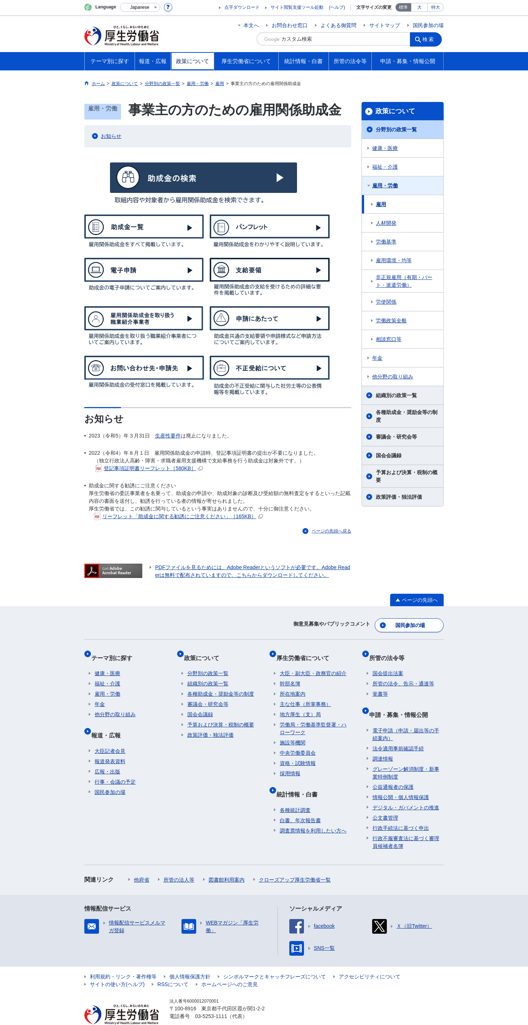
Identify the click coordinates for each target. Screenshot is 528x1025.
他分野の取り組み (392, 377)
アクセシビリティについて (369, 960)
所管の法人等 (179, 863)
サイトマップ (384, 25)
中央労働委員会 (298, 743)
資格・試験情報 (298, 754)
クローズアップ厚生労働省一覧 (295, 863)
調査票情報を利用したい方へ (313, 814)
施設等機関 (292, 733)
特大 (435, 7)
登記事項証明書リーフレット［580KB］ (149, 468)
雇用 (381, 204)
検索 (430, 39)
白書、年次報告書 (300, 803)
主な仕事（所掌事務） (305, 695)
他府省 (141, 863)
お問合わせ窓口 (290, 25)
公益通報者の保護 (393, 770)
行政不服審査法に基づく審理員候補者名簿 (406, 825)
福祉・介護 (385, 167)
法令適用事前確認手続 (398, 732)
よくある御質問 (338, 25)
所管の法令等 (390, 651)
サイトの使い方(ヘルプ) (117, 967)
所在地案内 (292, 684)
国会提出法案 (388, 664)
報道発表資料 (110, 744)
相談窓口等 (389, 339)
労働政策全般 (391, 320)
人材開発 (386, 223)
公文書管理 (385, 801)
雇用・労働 (385, 185)
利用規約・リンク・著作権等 (123, 960)
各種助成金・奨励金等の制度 (406, 416)
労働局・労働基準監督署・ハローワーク (313, 719)
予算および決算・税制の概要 (406, 476)
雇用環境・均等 (394, 260)
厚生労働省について (306, 651)
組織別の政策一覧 (396, 395)
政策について (395, 111)
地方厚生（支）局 (300, 705)
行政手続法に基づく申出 (401, 811)
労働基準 (386, 242)
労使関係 (386, 302)
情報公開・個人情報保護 (401, 780)
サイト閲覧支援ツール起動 (297, 7)
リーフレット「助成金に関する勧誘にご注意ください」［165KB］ (178, 516)
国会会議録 (389, 455)
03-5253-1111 (211, 999)
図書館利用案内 (227, 863)
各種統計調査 (295, 793)
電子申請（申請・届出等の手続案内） (406, 717)
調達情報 (383, 742)
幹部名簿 (290, 674)
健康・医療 (385, 148)
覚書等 (380, 684)
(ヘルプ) (337, 7)
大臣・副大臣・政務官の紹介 (313, 664)
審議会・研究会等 (396, 437)
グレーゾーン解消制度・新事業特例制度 (406, 756)
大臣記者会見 (110, 734)
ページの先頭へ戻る (331, 531)
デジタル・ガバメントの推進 (406, 791)
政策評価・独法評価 (399, 497)
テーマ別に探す (115, 651)
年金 (377, 358)
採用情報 (290, 764)
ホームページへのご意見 (229, 967)
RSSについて (172, 967)
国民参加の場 (428, 25)
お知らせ (111, 136)
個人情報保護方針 (189, 960)
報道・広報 (109, 722)
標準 (403, 7)
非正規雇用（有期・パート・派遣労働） (404, 281)
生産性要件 (168, 436)
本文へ (251, 25)
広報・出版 (107, 755)
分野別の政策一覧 (396, 129)
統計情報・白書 (300, 781)
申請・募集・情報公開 (402, 701)
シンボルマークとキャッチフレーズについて (274, 960)
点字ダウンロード (242, 7)
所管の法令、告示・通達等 (403, 674)
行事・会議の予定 (115, 765)
